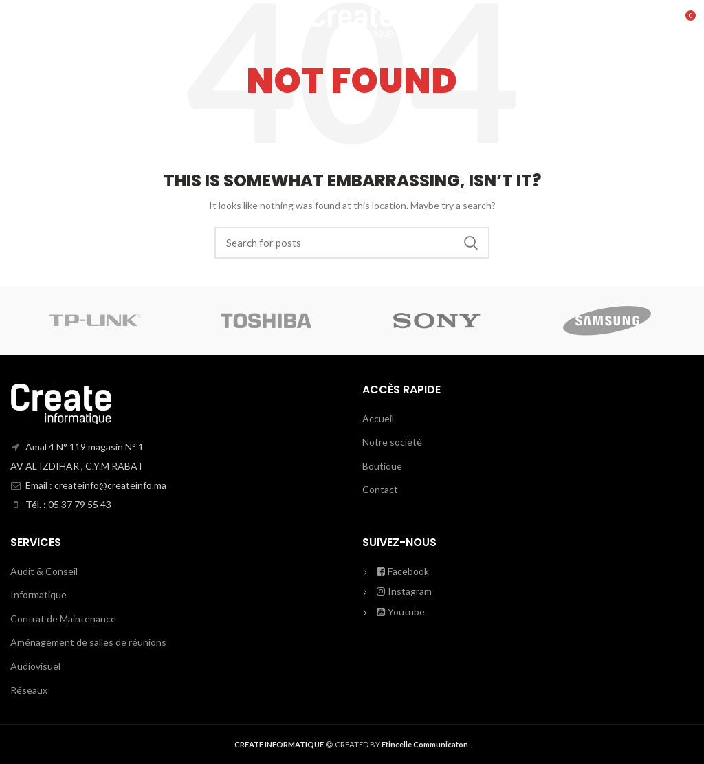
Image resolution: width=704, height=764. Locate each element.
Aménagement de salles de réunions (88, 642)
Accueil (378, 418)
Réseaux (28, 690)
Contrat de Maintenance (63, 618)
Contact (380, 489)
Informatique (38, 594)
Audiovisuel (35, 666)
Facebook (402, 571)
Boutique (382, 466)
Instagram (404, 591)
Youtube (400, 612)
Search (471, 243)
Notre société (392, 442)
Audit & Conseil (44, 571)
